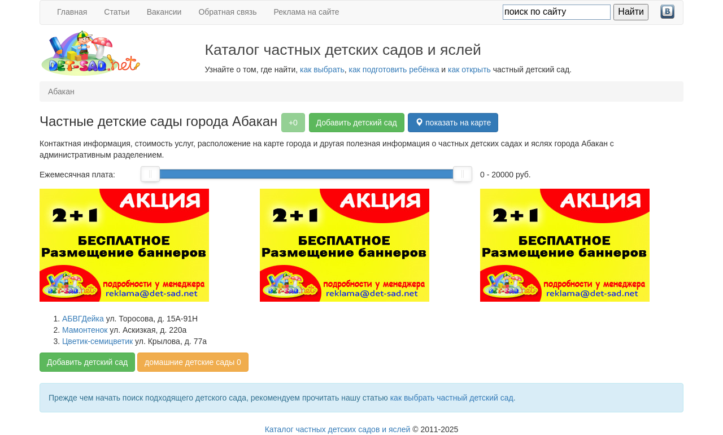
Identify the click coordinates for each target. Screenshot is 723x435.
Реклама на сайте (306, 11)
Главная (72, 11)
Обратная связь (227, 11)
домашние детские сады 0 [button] (193, 362)
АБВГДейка (83, 318)
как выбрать (322, 69)
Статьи (116, 11)
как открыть (469, 69)
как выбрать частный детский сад (451, 397)
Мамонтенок (84, 329)
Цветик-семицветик (97, 341)
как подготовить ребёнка (394, 69)
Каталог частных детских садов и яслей (338, 429)
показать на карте (453, 122)
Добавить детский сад (356, 122)
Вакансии (164, 11)
